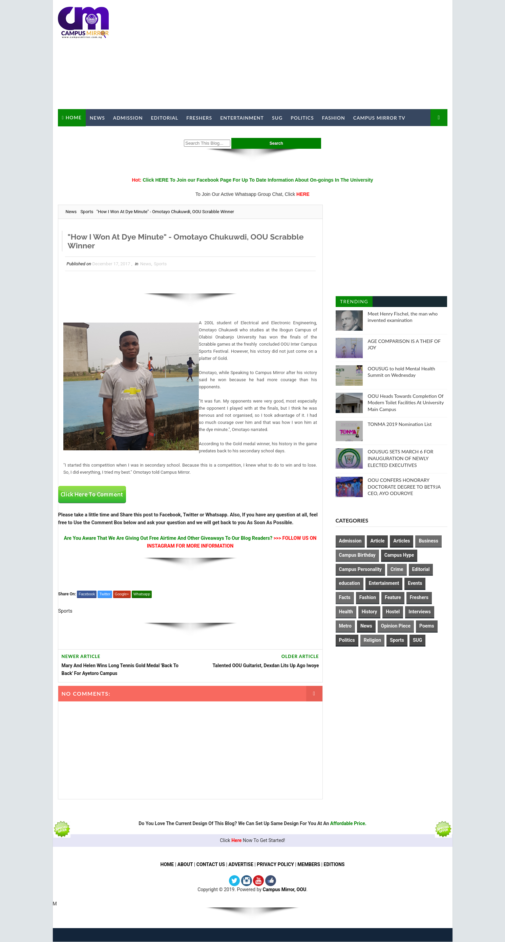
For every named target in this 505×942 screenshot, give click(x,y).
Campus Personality (360, 569)
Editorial (164, 118)
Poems (426, 626)
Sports (86, 211)
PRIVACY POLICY (275, 864)
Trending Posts (354, 303)
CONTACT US (210, 864)
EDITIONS (334, 864)
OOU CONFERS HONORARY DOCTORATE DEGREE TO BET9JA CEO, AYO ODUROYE (404, 486)
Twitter (104, 594)
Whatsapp (141, 594)
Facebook (87, 594)
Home (74, 117)
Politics (302, 118)
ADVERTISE (241, 864)
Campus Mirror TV (379, 118)
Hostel (393, 611)
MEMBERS (309, 864)
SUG (277, 118)
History (369, 611)
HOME (167, 864)
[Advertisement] (323, 54)
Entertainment (242, 118)
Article (377, 541)
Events (415, 583)
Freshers (199, 118)
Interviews (419, 611)
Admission (128, 118)
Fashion (333, 118)
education (349, 583)
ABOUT (185, 864)
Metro (345, 626)
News (97, 118)
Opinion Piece (396, 626)
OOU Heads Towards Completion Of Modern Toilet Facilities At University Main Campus (406, 402)
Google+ (122, 594)
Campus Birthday (357, 555)
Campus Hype (399, 555)
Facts (345, 597)
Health (346, 611)
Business (428, 541)
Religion (372, 640)
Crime (397, 569)
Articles (401, 541)
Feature (393, 597)
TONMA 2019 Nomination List (400, 424)
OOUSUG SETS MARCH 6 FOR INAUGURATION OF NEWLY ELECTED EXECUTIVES (401, 458)
